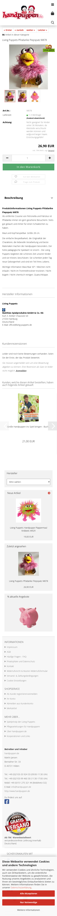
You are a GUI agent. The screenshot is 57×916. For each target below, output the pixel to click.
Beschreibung (13, 198)
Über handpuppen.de (17, 731)
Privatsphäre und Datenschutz (21, 661)
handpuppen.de (11, 753)
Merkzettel (12, 708)
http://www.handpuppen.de (17, 791)
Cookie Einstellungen (16, 680)
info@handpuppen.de (21, 786)
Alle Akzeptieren (28, 893)
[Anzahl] (28, 158)
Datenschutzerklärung (21, 887)
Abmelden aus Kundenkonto (20, 703)
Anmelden (21, 370)
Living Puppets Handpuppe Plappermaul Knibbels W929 (28, 529)
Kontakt (10, 666)
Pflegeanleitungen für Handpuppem (23, 726)
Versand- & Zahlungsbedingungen (22, 675)
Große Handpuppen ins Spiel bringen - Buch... (28, 426)
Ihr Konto (11, 698)
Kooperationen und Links (18, 736)
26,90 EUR (28, 587)
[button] (7, 158)
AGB (9, 651)
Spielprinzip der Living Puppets (21, 721)
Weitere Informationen (28, 910)
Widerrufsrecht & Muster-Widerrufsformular (27, 671)
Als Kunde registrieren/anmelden (22, 693)
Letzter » (42, 30)
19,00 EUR (28, 536)
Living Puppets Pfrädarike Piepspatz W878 (28, 581)
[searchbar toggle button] (52, 22)
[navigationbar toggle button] (52, 4)
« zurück (19, 30)
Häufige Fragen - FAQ (16, 656)
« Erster (8, 30)
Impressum (12, 647)
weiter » (30, 30)
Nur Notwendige (28, 902)
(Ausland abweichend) (35, 118)
